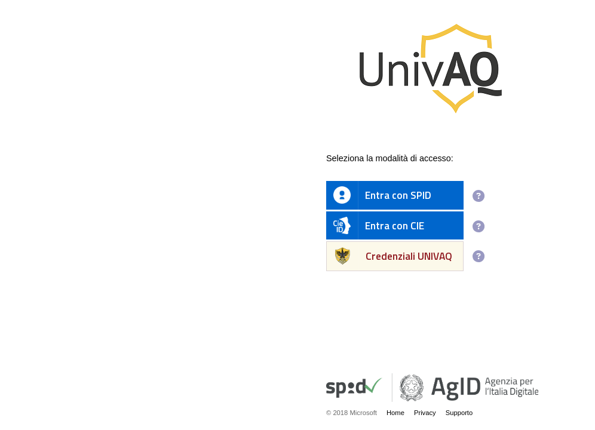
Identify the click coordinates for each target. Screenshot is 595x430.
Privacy (425, 412)
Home (395, 412)
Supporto (459, 412)
